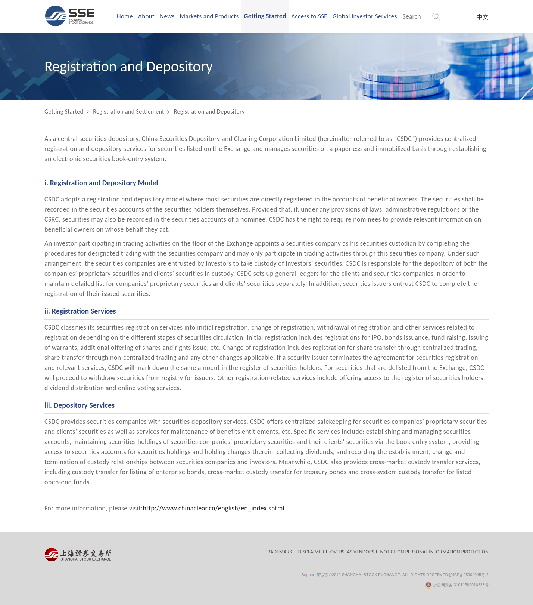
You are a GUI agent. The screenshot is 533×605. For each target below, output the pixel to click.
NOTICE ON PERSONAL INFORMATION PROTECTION (434, 552)
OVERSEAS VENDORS (352, 552)
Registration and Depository (209, 111)
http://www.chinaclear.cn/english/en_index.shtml (213, 508)
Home (125, 16)
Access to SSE (309, 16)
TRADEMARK (278, 552)
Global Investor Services (365, 16)
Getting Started (265, 16)
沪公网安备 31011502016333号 (457, 585)
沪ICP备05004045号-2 (469, 575)
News (167, 16)
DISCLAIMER (311, 552)
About (146, 16)
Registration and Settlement (128, 111)
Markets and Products (209, 16)
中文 (483, 17)
